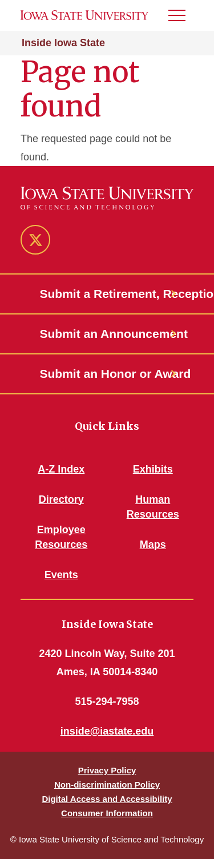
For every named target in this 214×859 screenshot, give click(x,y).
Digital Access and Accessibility (107, 799)
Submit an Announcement (107, 333)
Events (61, 574)
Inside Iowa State (63, 43)
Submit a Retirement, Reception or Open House (107, 293)
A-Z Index (61, 469)
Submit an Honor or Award (107, 373)
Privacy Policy (107, 770)
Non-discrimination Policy (107, 784)
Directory (61, 499)
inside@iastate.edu (107, 731)
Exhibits (153, 469)
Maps (153, 544)
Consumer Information (107, 813)
